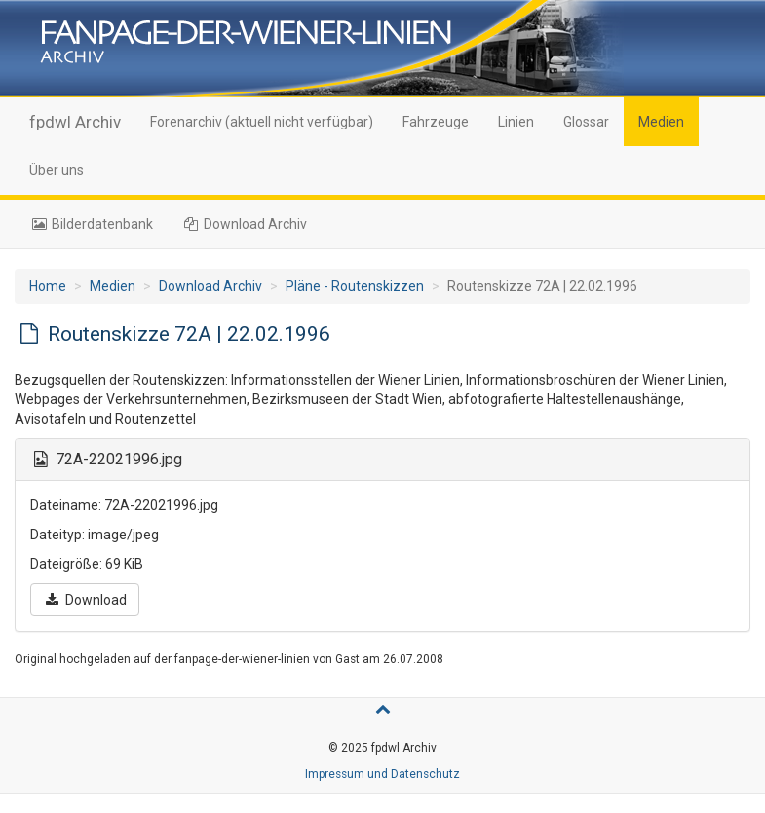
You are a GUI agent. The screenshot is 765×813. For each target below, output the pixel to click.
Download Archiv (245, 224)
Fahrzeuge (435, 121)
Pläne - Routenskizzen (355, 286)
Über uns (56, 170)
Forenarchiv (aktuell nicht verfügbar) (261, 121)
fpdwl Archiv (75, 121)
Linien (516, 121)
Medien (661, 121)
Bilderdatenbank (91, 224)
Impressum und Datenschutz (382, 774)
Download (85, 600)
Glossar (586, 121)
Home (47, 286)
